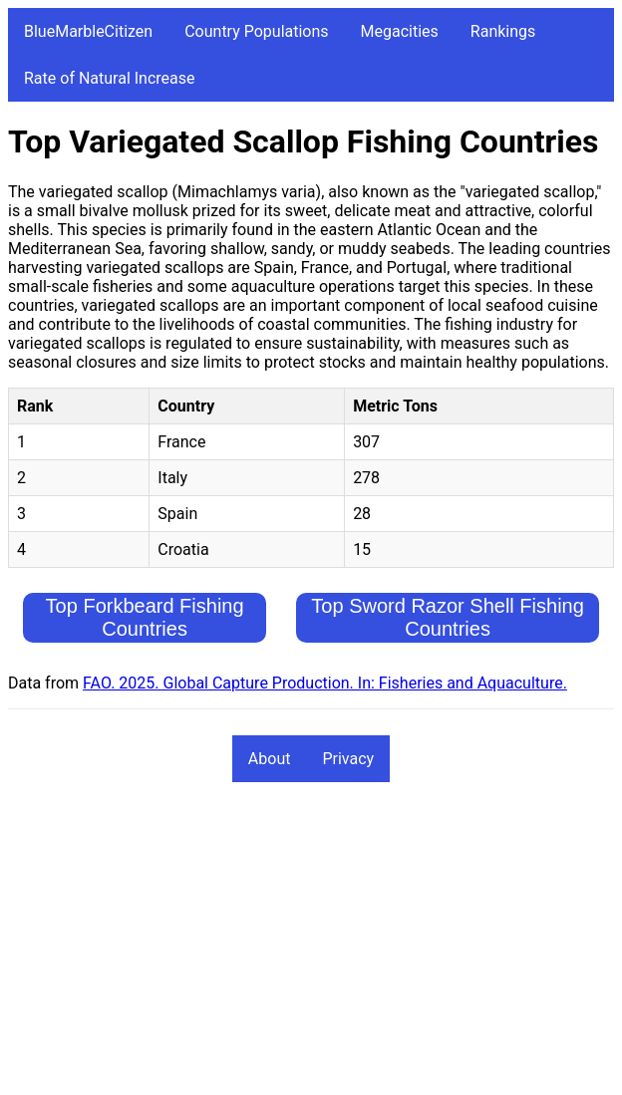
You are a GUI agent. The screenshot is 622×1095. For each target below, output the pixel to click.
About (269, 758)
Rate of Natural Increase (109, 78)
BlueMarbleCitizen (88, 31)
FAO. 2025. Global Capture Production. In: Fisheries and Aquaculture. (325, 683)
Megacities (400, 31)
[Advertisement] (311, 947)
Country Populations (256, 31)
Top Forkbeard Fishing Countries (145, 617)
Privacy (348, 758)
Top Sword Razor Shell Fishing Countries (447, 617)
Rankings (502, 31)
